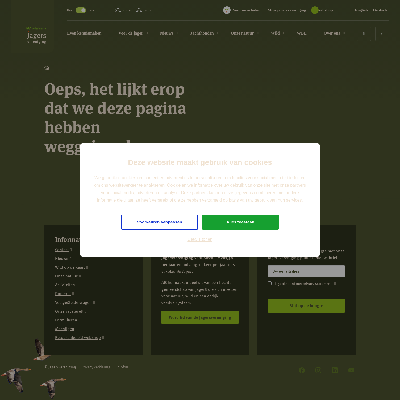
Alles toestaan (240, 222)
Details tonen (200, 239)
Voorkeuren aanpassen (159, 222)
